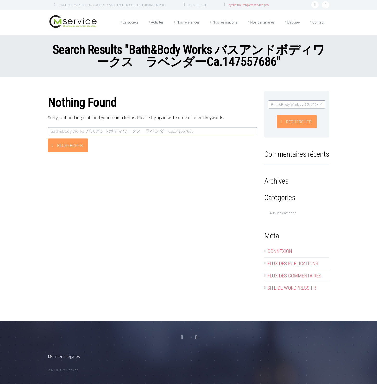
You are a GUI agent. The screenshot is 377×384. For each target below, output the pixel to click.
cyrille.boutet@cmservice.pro (248, 5)
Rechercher (70, 145)
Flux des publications (292, 263)
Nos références (188, 22)
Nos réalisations (225, 22)
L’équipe (293, 22)
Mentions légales (64, 356)
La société (130, 22)
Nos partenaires (262, 22)
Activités (157, 22)
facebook (315, 4)
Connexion (279, 251)
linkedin (325, 4)
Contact (318, 22)
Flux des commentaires (294, 276)
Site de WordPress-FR (291, 288)
